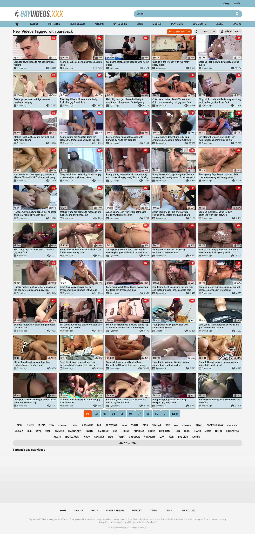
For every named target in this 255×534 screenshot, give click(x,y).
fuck (41, 425)
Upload (237, 24)
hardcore (74, 431)
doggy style (232, 431)
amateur (103, 431)
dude (187, 431)
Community (199, 24)
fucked (30, 425)
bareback (72, 436)
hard (198, 431)
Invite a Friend (115, 510)
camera (186, 425)
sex (29, 431)
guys (38, 431)
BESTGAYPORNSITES (179, 31)
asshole (87, 425)
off (176, 425)
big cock (134, 436)
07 (139, 413)
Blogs (219, 24)
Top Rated (54, 24)
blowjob (112, 425)
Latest (34, 24)
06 (130, 413)
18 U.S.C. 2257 (187, 510)
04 (113, 413)
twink (89, 431)
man (124, 425)
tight (134, 425)
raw (75, 425)
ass (171, 436)
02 (96, 413)
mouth (57, 437)
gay (162, 436)
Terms (153, 510)
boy (168, 425)
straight (149, 436)
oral (47, 431)
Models (157, 24)
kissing (196, 437)
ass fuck (232, 425)
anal (198, 425)
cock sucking (215, 425)
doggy (151, 431)
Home (17, 24)
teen (177, 431)
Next (175, 413)
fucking (139, 431)
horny (125, 431)
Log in (237, 3)
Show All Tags (127, 443)
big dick (183, 436)
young (156, 425)
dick (145, 425)
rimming (59, 431)
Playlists (177, 24)
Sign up (226, 3)
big (99, 425)
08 (148, 413)
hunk (120, 436)
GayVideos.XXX (124, 528)
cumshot (63, 425)
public (86, 437)
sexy (19, 425)
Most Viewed (77, 24)
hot (110, 436)
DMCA (169, 510)
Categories (120, 24)
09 (156, 413)
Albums (99, 24)
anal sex (99, 437)
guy (115, 431)
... (165, 413)
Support (137, 510)
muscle (19, 431)
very (51, 425)
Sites (140, 24)
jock (208, 431)
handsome (164, 431)
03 (104, 413)
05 (122, 413)
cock (218, 431)
